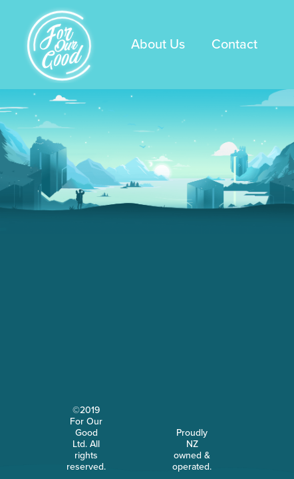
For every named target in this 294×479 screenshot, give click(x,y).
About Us (158, 45)
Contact (234, 45)
